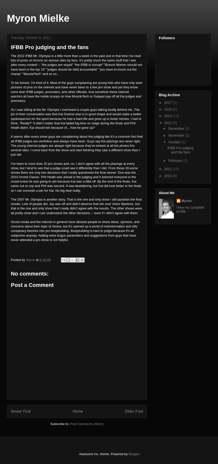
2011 (168, 169)
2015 (168, 109)
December (176, 128)
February (175, 161)
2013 (168, 116)
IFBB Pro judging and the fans (180, 150)
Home (78, 411)
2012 (168, 123)
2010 (168, 176)
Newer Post (21, 411)
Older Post (134, 411)
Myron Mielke (38, 18)
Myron (187, 201)
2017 (168, 103)
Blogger (133, 454)
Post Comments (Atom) (86, 424)
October (175, 142)
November (176, 135)
